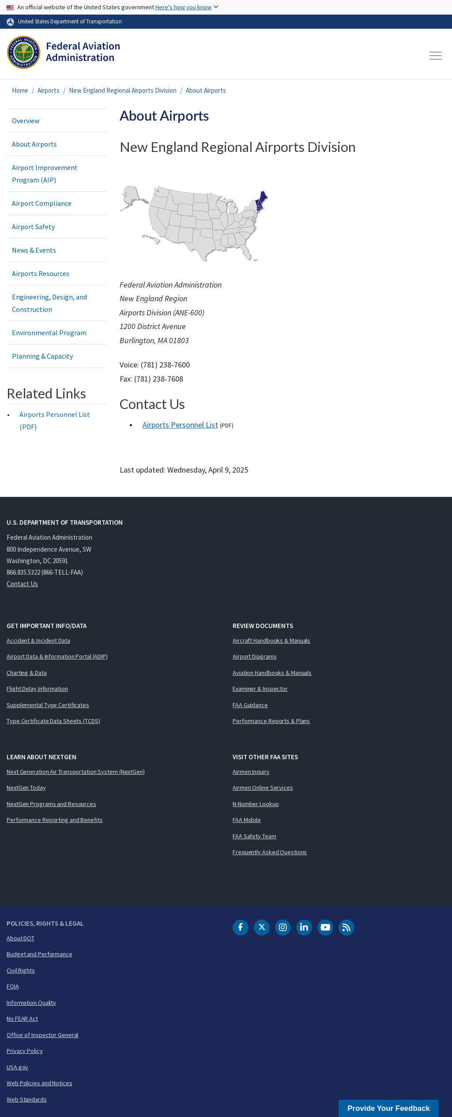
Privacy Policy (25, 1051)
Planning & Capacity (42, 356)
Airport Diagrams (254, 656)
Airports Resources (40, 273)
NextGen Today (26, 787)
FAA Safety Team (254, 836)
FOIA (13, 986)
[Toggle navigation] (436, 55)
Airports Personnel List (180, 425)
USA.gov (17, 1067)
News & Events (34, 250)
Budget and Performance (39, 954)
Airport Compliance (42, 203)
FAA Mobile (247, 820)
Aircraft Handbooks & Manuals (271, 640)
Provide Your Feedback (388, 1108)
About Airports (206, 90)
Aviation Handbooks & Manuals (272, 673)
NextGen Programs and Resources (51, 804)
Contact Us (22, 583)
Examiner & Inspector (260, 689)
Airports (49, 90)
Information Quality (31, 1003)
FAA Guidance (250, 705)
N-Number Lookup (256, 804)
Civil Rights (21, 970)
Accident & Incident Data (38, 640)
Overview (25, 120)
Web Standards (27, 1099)
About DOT (20, 938)
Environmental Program (49, 332)
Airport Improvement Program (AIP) (45, 173)
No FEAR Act (22, 1018)
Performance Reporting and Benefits (55, 820)
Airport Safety (33, 226)
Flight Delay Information (37, 689)
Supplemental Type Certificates (48, 705)
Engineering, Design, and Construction (49, 303)
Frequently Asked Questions (270, 852)
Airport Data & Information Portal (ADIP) (57, 656)
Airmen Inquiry (251, 772)
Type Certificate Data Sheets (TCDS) (53, 721)
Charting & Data (27, 673)
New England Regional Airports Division (123, 90)
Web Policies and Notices (39, 1083)
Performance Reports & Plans (271, 721)
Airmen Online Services (263, 787)
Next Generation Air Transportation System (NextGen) (76, 772)
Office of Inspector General (42, 1035)
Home (20, 90)
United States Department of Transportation (70, 21)
